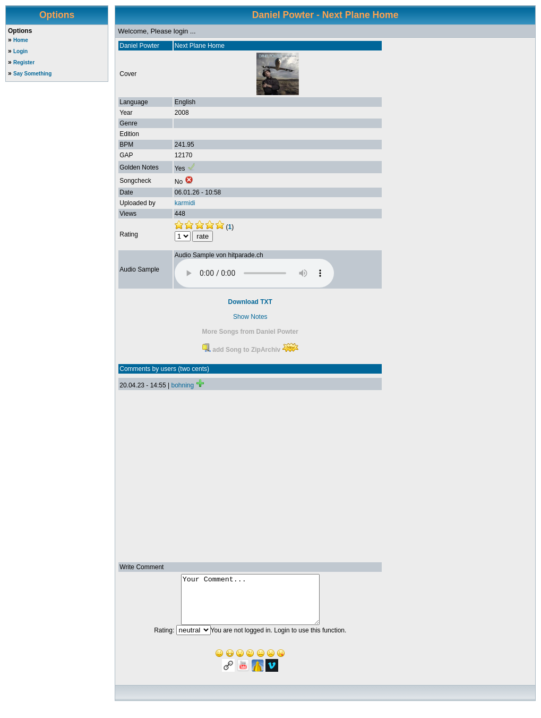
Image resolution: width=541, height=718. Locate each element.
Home (20, 40)
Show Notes (250, 316)
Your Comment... (250, 604)
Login (20, 51)
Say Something (32, 74)
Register (24, 62)
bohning (182, 385)
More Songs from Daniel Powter (250, 331)
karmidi (185, 203)
